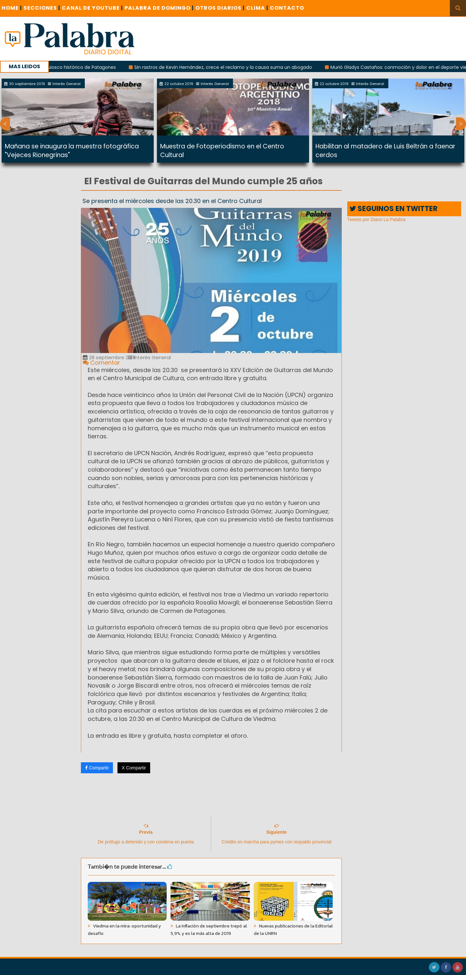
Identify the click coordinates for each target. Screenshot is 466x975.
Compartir (97, 767)
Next (461, 123)
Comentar (101, 363)
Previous (5, 123)
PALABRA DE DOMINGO (159, 8)
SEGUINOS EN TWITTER (394, 209)
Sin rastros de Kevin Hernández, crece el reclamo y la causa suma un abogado (225, 67)
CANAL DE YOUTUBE (92, 8)
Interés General (149, 357)
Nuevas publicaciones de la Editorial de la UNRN (293, 930)
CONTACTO (287, 8)
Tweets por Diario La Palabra (376, 219)
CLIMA (257, 8)
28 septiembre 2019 (109, 357)
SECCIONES (42, 8)
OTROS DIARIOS (220, 8)
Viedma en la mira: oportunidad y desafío (124, 930)
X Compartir (134, 767)
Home (12, 8)
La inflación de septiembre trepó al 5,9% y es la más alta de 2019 (209, 930)
